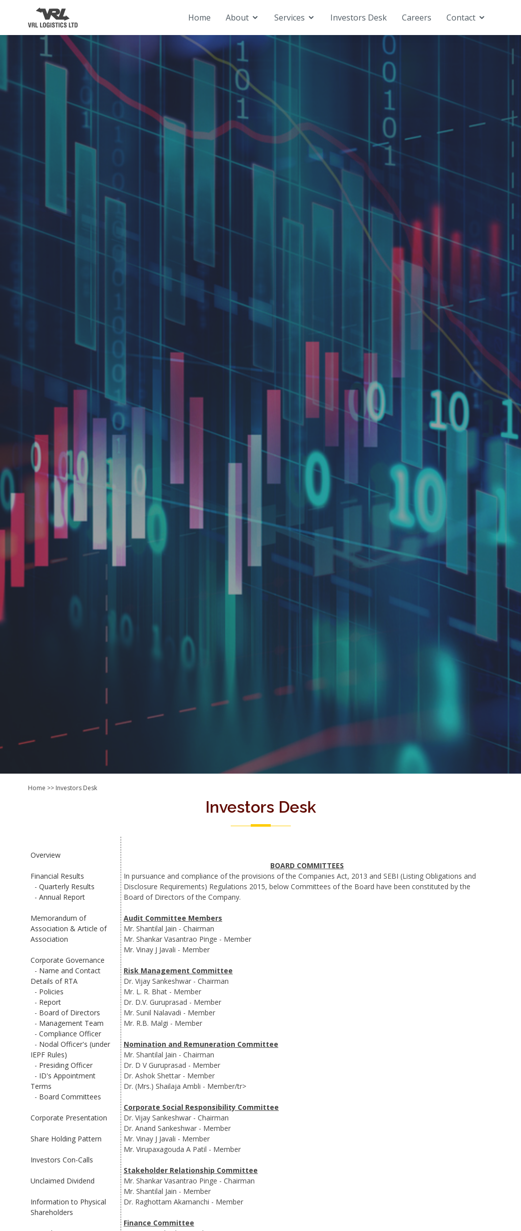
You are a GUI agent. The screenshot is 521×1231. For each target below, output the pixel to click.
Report (50, 1002)
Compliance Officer (70, 1033)
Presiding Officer (66, 1065)
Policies (51, 991)
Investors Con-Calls (62, 1159)
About (237, 17)
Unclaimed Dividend (63, 1180)
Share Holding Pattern (66, 1138)
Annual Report (62, 897)
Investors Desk (358, 17)
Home (199, 17)
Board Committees (70, 1096)
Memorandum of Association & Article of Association (69, 928)
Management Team (71, 1023)
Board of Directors (69, 1012)
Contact (460, 17)
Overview (46, 855)
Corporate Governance (68, 960)
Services (289, 17)
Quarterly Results (67, 886)
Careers (416, 17)
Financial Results (57, 876)
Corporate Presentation (69, 1117)
